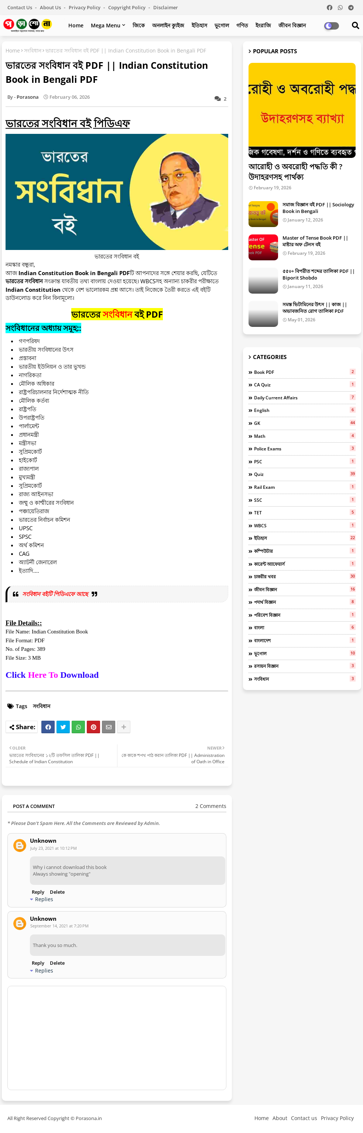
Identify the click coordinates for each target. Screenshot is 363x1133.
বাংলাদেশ (305, 640)
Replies (44, 899)
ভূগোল (222, 25)
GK (305, 423)
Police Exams (305, 448)
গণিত (242, 25)
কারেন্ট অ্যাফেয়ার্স (305, 564)
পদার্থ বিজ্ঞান (305, 602)
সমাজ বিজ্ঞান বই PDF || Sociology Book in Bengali (318, 207)
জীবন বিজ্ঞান (292, 25)
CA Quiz (305, 384)
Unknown (43, 840)
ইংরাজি (263, 25)
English (305, 410)
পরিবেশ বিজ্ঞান (305, 615)
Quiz (305, 474)
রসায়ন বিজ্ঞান (305, 666)
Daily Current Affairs (305, 397)
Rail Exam (305, 487)
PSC (305, 461)
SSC (305, 500)
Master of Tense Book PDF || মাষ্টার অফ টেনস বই (315, 241)
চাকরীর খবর (305, 576)
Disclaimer (165, 7)
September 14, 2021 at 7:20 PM (59, 926)
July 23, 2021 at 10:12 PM (53, 848)
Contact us (20, 7)
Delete (57, 892)
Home (75, 25)
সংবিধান (32, 50)
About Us (51, 7)
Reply (38, 892)
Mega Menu (105, 25)
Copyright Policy (127, 7)
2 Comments (210, 805)
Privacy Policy (85, 7)
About (280, 1118)
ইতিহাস (199, 25)
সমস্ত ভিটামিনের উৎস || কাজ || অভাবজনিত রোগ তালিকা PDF (314, 307)
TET (305, 512)
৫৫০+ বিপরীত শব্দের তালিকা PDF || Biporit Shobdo (318, 274)
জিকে (139, 25)
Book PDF (305, 372)
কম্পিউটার (305, 551)
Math (305, 436)
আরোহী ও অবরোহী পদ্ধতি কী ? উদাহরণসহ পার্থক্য (295, 172)
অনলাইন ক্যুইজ (168, 25)
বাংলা (305, 627)
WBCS (305, 525)
